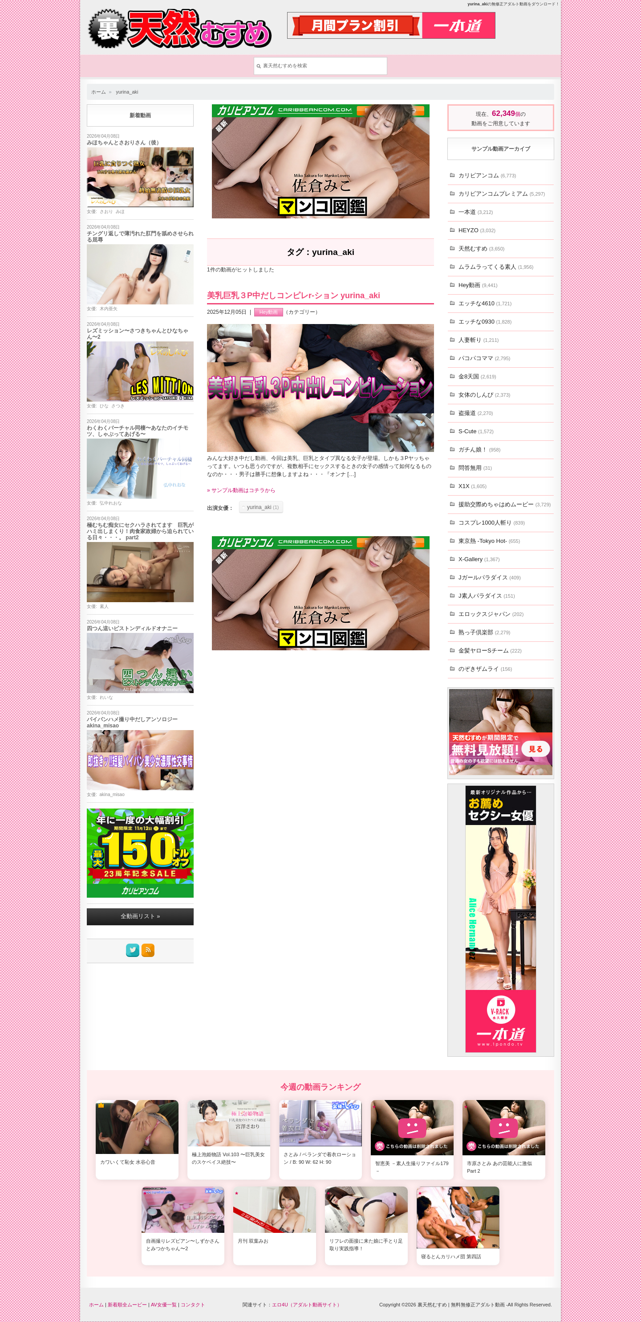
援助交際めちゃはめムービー (504, 504)
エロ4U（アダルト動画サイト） (307, 1304)
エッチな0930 (484, 321)
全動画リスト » (140, 916)
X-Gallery (479, 559)
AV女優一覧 (164, 1304)
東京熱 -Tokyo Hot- (489, 541)
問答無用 (475, 467)
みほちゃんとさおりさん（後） (124, 143)
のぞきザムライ (485, 668)
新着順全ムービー (127, 1304)
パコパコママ (484, 358)
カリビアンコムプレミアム (501, 193)
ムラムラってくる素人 (495, 266)
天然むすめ (481, 248)
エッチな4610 (484, 303)
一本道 (475, 212)
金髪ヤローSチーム (490, 650)
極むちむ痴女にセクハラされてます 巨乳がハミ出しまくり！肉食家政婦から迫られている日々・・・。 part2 (140, 531)
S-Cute (476, 431)
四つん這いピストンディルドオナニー (132, 629)
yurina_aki (127, 91)
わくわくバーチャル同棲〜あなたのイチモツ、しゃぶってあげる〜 (137, 431)
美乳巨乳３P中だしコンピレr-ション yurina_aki (293, 295)
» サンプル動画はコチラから (241, 491)
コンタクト (193, 1304)
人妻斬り (478, 340)
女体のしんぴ (484, 394)
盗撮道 (475, 413)
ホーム (98, 91)
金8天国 (477, 376)
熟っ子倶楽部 (484, 632)
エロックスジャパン (490, 614)
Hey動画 (269, 312)
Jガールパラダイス (489, 577)
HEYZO (476, 230)
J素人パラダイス (486, 595)
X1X (472, 486)
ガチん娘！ (479, 449)
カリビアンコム (487, 175)
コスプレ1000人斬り (491, 522)
